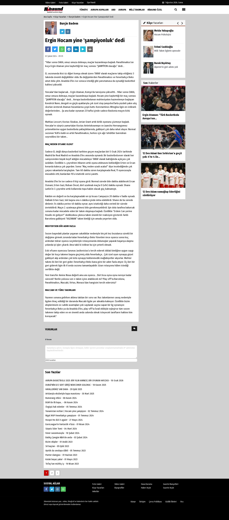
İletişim (142, 501)
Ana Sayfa (48, 17)
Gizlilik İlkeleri (171, 501)
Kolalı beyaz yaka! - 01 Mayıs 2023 (61, 459)
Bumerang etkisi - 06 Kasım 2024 (61, 398)
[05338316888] (63, 489)
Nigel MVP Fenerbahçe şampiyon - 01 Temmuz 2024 (69, 415)
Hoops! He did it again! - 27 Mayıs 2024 (64, 420)
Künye (133, 501)
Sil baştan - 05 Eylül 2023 (57, 446)
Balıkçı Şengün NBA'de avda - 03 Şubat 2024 (66, 437)
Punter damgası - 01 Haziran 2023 (61, 455)
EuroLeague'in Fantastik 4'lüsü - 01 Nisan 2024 (67, 424)
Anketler (95, 491)
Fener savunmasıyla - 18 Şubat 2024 (62, 433)
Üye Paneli (91, 2)
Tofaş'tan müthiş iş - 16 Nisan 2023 (62, 463)
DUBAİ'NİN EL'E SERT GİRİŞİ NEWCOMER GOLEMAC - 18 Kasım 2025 (75, 384)
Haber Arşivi (146, 488)
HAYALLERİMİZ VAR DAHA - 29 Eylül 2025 (63, 389)
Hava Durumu (146, 484)
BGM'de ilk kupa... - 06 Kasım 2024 (61, 402)
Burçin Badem (74, 17)
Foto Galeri (97, 484)
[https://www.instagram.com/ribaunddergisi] (57, 489)
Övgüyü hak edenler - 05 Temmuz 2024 (63, 406)
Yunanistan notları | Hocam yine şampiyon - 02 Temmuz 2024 (74, 411)
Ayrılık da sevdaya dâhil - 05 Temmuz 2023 (65, 450)
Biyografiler (119, 488)
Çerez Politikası (155, 501)
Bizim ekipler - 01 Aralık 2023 (58, 441)
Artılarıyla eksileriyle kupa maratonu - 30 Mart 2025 (69, 393)
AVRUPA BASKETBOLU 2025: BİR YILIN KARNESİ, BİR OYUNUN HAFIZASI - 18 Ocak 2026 (84, 380)
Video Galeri (119, 484)
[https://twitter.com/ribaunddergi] (51, 489)
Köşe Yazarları (60, 17)
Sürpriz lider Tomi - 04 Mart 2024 (61, 428)
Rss (182, 501)
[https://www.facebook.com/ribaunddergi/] (46, 489)
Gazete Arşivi (168, 488)
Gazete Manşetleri (170, 484)
